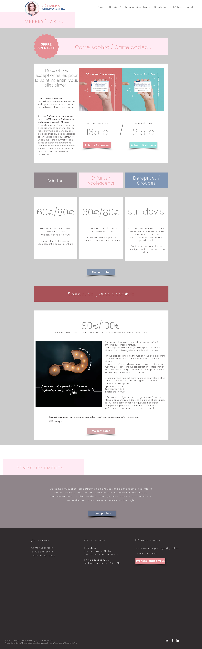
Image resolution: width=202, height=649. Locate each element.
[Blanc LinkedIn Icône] (177, 640)
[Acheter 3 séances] (97, 145)
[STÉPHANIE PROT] (57, 6)
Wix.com (50, 640)
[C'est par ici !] (102, 513)
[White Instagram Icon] (167, 640)
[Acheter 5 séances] (143, 145)
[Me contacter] (101, 272)
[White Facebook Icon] (172, 640)
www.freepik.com (57, 643)
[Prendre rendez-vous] (150, 561)
